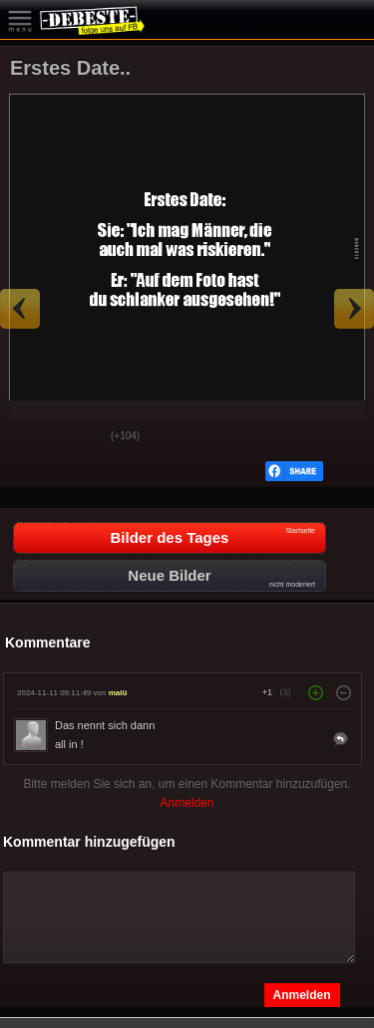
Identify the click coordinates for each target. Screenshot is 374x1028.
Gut (31, 437)
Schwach (81, 437)
